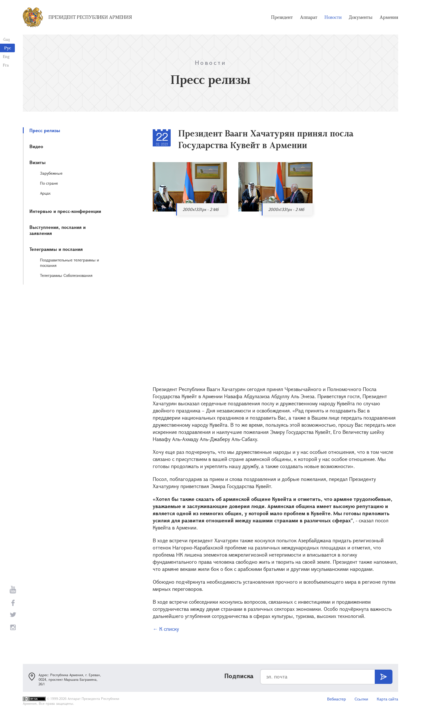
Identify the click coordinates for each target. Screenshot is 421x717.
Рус (7, 48)
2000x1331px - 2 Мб (200, 209)
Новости (333, 17)
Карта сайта (387, 699)
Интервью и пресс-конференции (65, 211)
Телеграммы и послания (56, 249)
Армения (389, 17)
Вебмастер (336, 699)
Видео (36, 146)
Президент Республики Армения (90, 17)
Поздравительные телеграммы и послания (69, 262)
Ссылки (361, 699)
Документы (360, 17)
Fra (6, 65)
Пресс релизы (44, 130)
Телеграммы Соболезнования (66, 275)
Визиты (37, 162)
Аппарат (308, 17)
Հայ (6, 39)
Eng (6, 56)
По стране (49, 183)
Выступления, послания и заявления (57, 230)
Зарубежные (51, 173)
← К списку (166, 628)
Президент (282, 17)
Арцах (45, 193)
